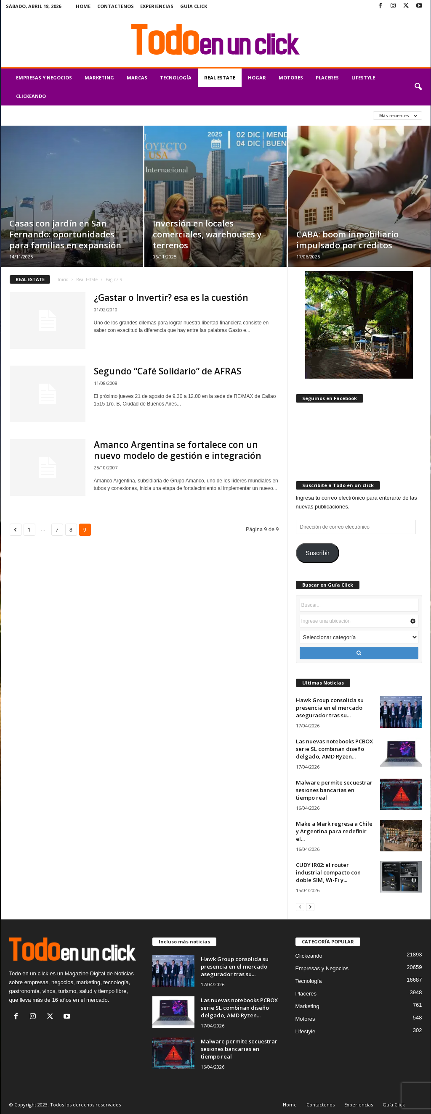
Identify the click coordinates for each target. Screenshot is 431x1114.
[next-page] (310, 906)
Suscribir (318, 553)
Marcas (137, 77)
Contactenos (115, 6)
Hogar (257, 77)
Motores (291, 77)
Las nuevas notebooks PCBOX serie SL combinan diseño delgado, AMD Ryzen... (334, 748)
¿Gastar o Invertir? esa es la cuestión (171, 297)
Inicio (63, 279)
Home (83, 6)
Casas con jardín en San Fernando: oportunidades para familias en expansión (65, 234)
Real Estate (219, 77)
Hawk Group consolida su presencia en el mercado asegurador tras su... (330, 707)
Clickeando (31, 96)
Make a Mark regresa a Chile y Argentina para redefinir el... (334, 831)
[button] (418, 87)
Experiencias (156, 6)
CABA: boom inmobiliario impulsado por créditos (347, 240)
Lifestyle (363, 77)
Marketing (99, 77)
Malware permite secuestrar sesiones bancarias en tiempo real (334, 790)
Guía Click (193, 6)
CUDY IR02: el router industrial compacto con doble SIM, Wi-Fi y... (328, 872)
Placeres (327, 77)
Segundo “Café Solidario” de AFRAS (167, 371)
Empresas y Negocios (44, 77)
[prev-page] (300, 906)
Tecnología (176, 77)
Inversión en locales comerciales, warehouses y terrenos (207, 234)
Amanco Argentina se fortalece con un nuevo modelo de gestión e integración (177, 450)
